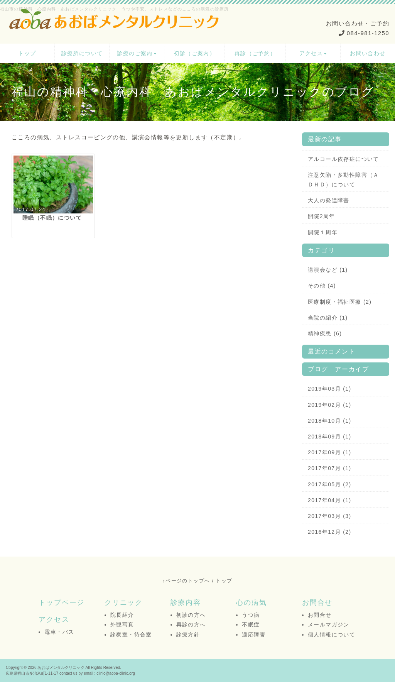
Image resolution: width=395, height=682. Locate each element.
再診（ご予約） (255, 53)
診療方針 (188, 634)
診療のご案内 (136, 53)
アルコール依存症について (343, 159)
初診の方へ (191, 615)
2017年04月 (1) (329, 500)
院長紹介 (122, 615)
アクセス (313, 53)
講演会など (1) (328, 270)
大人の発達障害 (328, 200)
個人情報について (331, 634)
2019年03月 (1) (329, 389)
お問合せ (317, 602)
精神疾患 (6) (325, 333)
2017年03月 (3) (329, 516)
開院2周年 (321, 216)
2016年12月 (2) (329, 532)
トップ (27, 53)
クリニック (124, 602)
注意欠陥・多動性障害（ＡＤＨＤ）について (343, 180)
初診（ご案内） (194, 53)
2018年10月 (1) (329, 421)
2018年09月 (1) (329, 436)
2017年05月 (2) (329, 484)
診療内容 (185, 602)
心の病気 (251, 602)
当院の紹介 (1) (328, 318)
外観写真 (122, 624)
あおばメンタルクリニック (60, 667)
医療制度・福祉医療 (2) (339, 302)
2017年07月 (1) (329, 468)
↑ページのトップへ (186, 581)
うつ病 (251, 615)
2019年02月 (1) (329, 405)
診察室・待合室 (131, 634)
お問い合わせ (367, 53)
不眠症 (251, 624)
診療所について (82, 53)
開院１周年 (323, 232)
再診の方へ (191, 624)
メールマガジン (328, 624)
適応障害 (254, 634)
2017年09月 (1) (329, 452)
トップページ (61, 602)
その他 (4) (322, 286)
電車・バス (59, 632)
